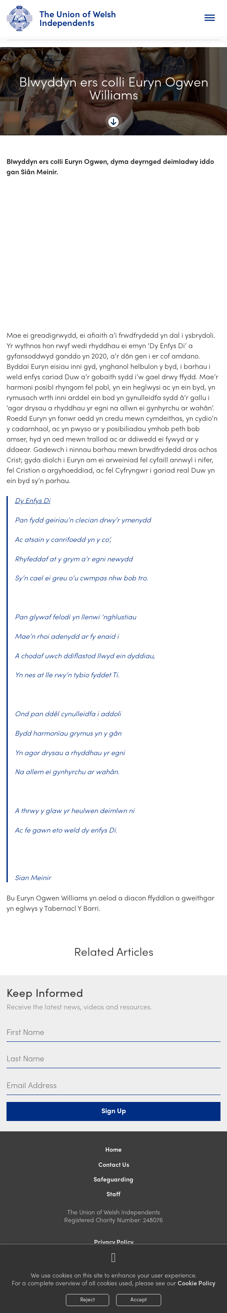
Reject (87, 1299)
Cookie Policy (196, 1282)
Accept (138, 1299)
